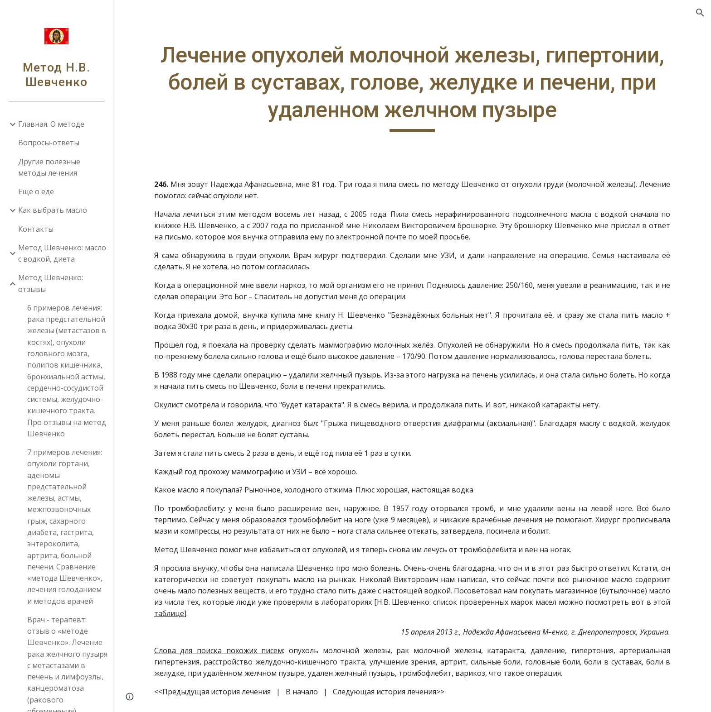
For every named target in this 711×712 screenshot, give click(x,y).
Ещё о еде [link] (36, 191)
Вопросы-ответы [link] (48, 143)
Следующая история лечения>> (388, 692)
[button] (700, 13)
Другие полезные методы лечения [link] (49, 167)
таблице (169, 613)
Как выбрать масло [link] (52, 210)
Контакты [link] (36, 229)
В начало (302, 692)
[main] (412, 86)
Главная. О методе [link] (51, 124)
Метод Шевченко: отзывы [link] (50, 283)
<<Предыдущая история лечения (212, 692)
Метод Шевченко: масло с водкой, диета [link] (62, 253)
